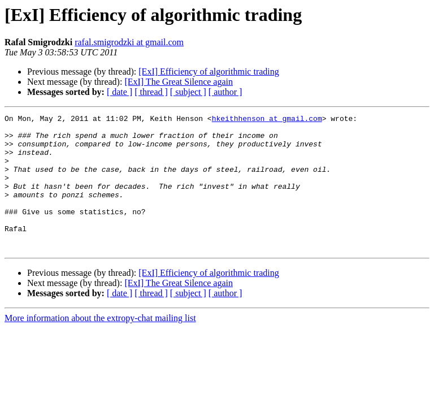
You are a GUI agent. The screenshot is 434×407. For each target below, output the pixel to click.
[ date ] (119, 92)
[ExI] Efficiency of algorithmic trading (208, 71)
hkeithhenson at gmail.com (267, 120)
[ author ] (225, 92)
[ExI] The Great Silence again (178, 81)
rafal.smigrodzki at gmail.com (129, 42)
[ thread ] (151, 92)
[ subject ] (188, 92)
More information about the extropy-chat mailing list (100, 345)
